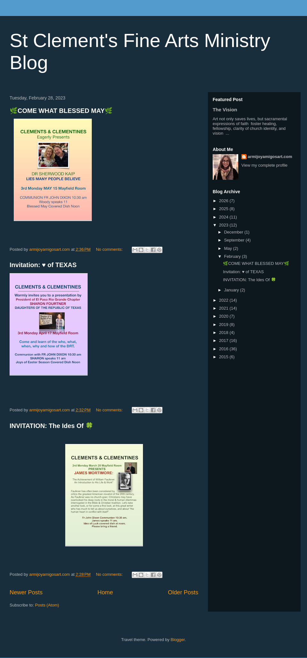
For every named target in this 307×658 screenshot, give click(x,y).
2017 (224, 340)
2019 (224, 324)
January (232, 290)
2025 (224, 208)
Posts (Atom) (47, 605)
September (235, 240)
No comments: (110, 249)
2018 (224, 332)
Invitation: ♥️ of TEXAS (43, 264)
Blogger (178, 639)
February (233, 256)
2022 (224, 300)
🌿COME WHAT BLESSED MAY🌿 (61, 110)
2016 (224, 348)
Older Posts (183, 592)
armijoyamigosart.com (270, 156)
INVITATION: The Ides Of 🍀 (51, 425)
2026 (224, 200)
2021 (224, 308)
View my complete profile (264, 165)
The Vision (225, 109)
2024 (224, 217)
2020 (224, 316)
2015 (224, 356)
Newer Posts (26, 592)
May (228, 248)
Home (105, 592)
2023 (224, 225)
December (234, 232)
